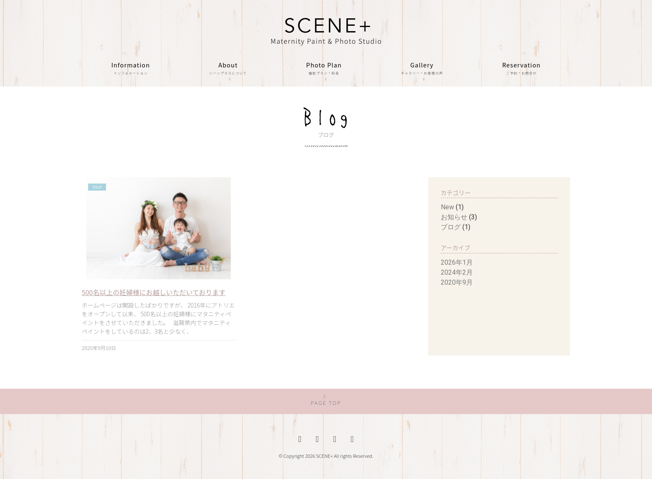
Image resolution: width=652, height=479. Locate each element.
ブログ (451, 227)
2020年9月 (457, 282)
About (228, 72)
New (447, 207)
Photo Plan (324, 72)
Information (130, 68)
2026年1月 (457, 262)
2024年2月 (457, 272)
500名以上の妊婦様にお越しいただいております (154, 292)
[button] (326, 401)
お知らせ (454, 217)
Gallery (422, 72)
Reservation (521, 68)
